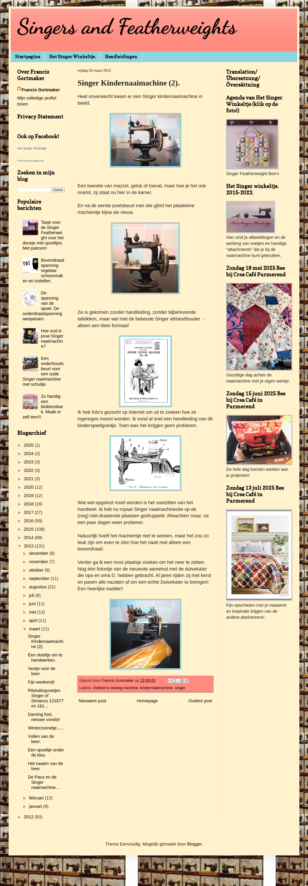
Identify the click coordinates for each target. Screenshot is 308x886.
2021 (29, 478)
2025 (29, 445)
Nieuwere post (92, 700)
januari (36, 806)
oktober (37, 570)
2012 (29, 816)
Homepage (147, 700)
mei (33, 612)
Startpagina (27, 56)
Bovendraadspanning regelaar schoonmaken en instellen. (43, 270)
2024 (29, 453)
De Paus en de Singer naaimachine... (43, 782)
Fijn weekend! (41, 682)
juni (33, 603)
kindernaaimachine (156, 688)
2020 (29, 487)
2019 (29, 495)
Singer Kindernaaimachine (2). (45, 641)
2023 (29, 462)
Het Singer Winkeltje (32, 148)
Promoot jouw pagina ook (30, 160)
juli (32, 595)
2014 (29, 537)
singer (180, 688)
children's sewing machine (115, 688)
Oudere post (200, 700)
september (40, 578)
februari (37, 798)
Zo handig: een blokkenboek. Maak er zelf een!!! (43, 406)
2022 (29, 470)
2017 (29, 512)
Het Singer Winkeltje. (72, 56)
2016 (29, 520)
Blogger (194, 844)
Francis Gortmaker (41, 89)
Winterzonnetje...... (46, 728)
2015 (29, 529)
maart (35, 628)
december (39, 553)
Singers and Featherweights (126, 26)
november (39, 561)
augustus (38, 586)
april (33, 620)
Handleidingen (121, 56)
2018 (29, 504)
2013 (29, 546)
